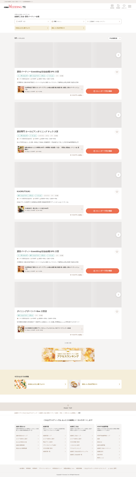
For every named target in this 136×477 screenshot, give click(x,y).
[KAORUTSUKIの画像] (68, 175)
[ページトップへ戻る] (68, 406)
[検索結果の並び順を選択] (115, 38)
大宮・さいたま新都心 (70, 413)
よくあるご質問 (112, 468)
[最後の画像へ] (118, 55)
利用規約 (28, 468)
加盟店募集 (79, 468)
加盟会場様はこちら (69, 468)
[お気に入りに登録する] (117, 72)
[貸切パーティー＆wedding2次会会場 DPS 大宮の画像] (68, 55)
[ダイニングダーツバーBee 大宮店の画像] (68, 294)
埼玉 (61, 413)
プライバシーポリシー (45, 468)
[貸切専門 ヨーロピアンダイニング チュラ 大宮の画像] (68, 115)
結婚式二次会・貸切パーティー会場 (48, 413)
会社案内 (22, 468)
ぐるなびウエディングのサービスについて (95, 468)
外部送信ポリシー (57, 468)
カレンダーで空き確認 (102, 91)
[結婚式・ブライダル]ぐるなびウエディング (26, 413)
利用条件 (34, 468)
